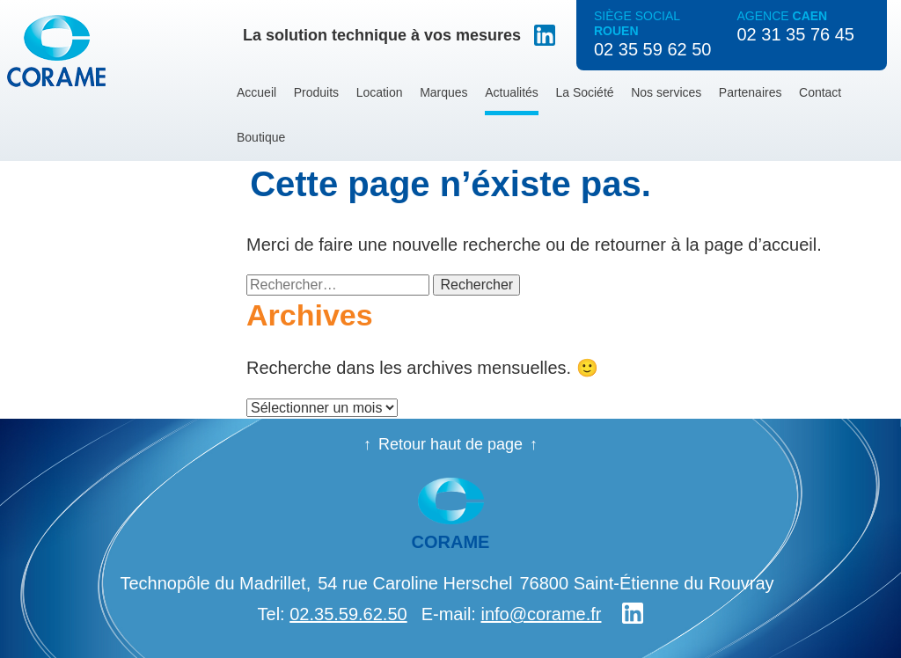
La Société (584, 92)
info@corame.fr (540, 614)
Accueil (256, 92)
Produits (316, 92)
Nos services (666, 92)
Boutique (261, 137)
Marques (443, 92)
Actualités (511, 92)
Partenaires (750, 92)
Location (379, 92)
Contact (820, 92)
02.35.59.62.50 (348, 614)
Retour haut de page (450, 444)
